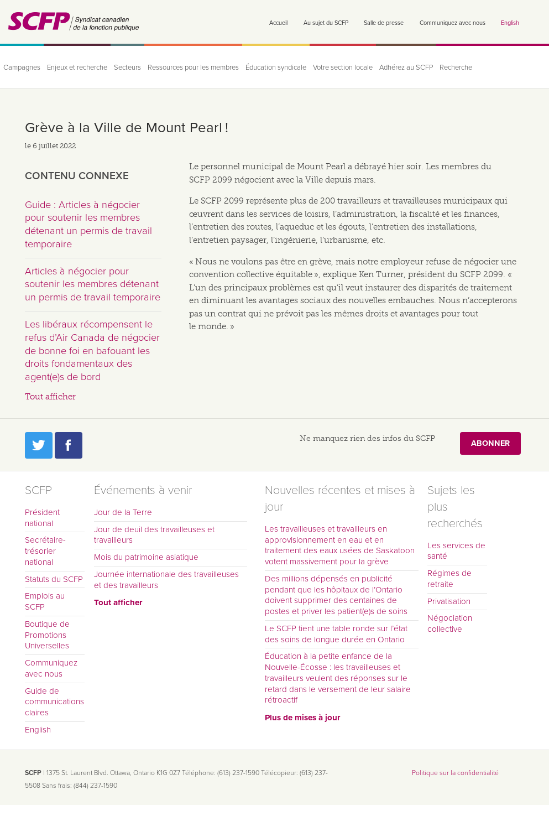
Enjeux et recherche (77, 67)
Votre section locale (343, 67)
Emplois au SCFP (45, 601)
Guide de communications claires (54, 702)
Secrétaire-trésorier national (45, 551)
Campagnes (21, 67)
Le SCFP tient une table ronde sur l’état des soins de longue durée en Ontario (336, 634)
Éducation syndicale (275, 67)
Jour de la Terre (123, 512)
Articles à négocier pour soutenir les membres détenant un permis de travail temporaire (92, 284)
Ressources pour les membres (193, 67)
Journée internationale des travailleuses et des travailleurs (166, 579)
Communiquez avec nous (452, 23)
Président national (42, 517)
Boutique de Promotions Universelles (47, 635)
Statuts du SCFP (54, 579)
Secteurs (127, 67)
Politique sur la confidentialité (455, 773)
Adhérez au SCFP (406, 67)
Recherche (456, 67)
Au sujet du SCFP (326, 23)
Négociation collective (449, 623)
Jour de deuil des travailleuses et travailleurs (154, 534)
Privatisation (448, 601)
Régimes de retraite (449, 578)
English (510, 23)
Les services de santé (456, 551)
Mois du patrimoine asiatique (146, 557)
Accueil (278, 23)
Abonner (490, 443)
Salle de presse (384, 23)
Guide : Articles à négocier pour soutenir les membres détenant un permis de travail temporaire (88, 224)
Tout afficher (50, 397)
